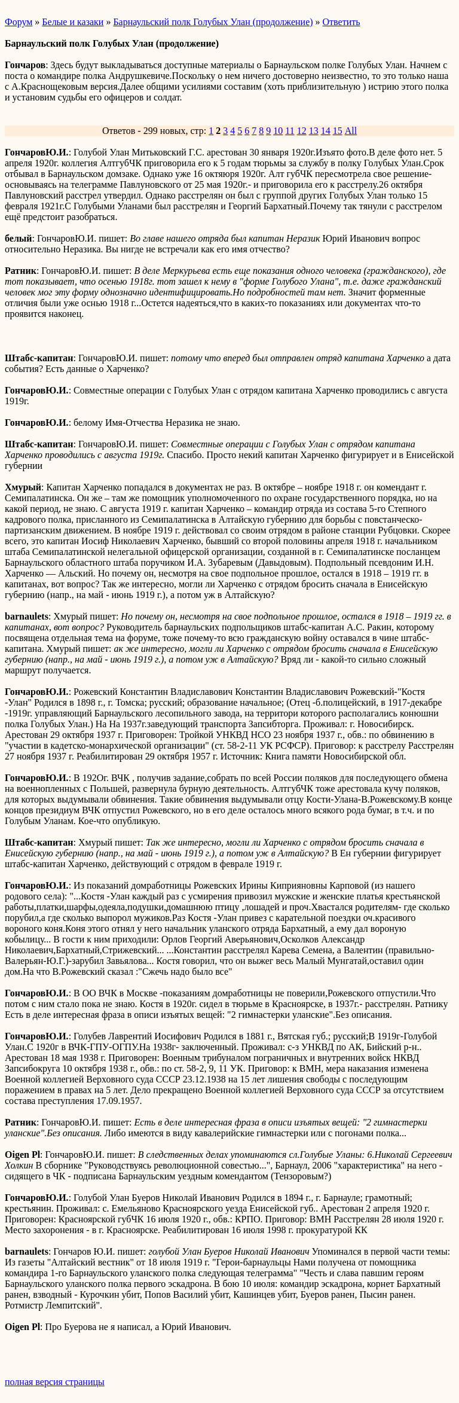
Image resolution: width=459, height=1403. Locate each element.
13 (314, 131)
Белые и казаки (72, 22)
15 (337, 131)
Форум (18, 22)
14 (326, 131)
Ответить (341, 22)
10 (278, 131)
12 (302, 131)
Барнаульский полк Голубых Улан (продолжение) (213, 22)
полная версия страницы (55, 1382)
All (351, 131)
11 (289, 131)
